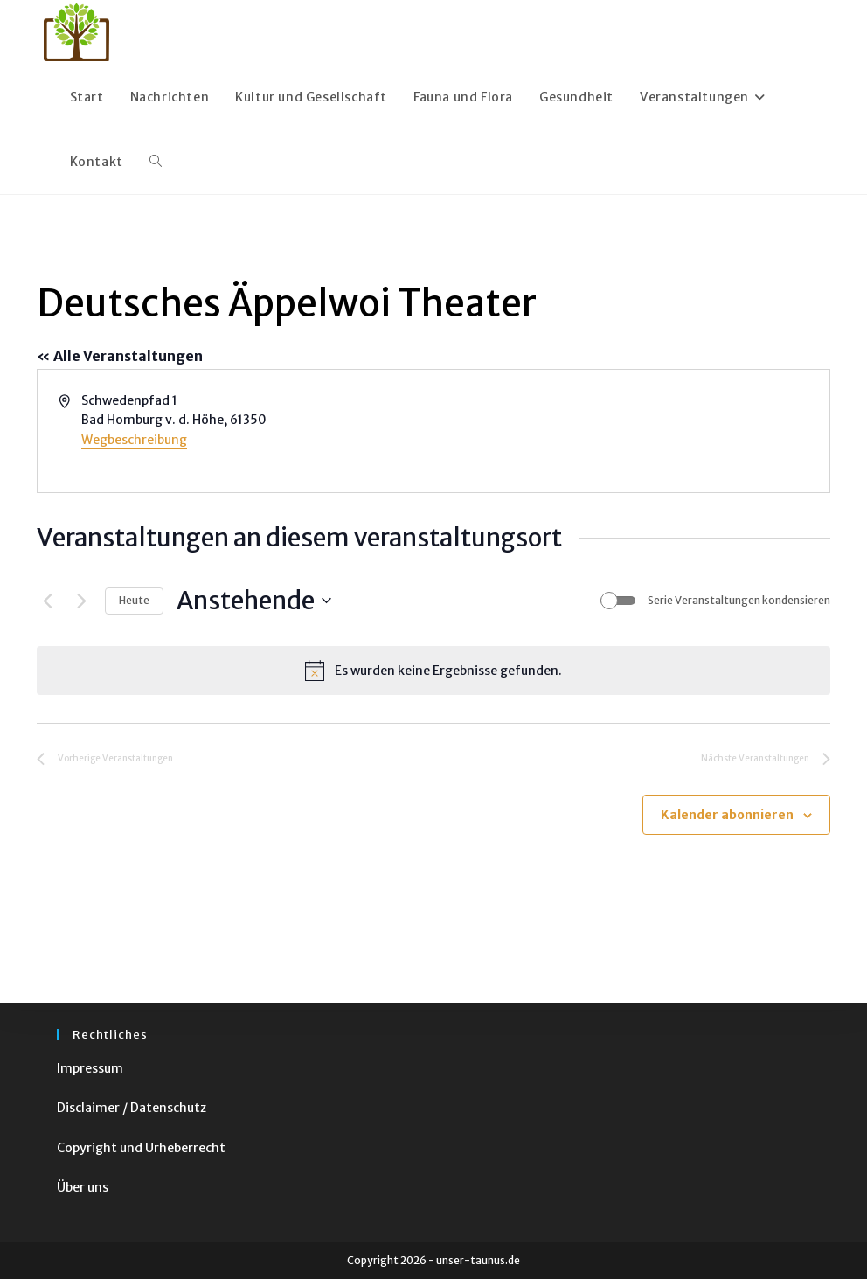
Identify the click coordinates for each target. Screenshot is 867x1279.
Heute (134, 600)
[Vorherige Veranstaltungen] (47, 600)
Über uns (82, 1187)
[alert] (433, 670)
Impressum (90, 1068)
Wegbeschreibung (134, 440)
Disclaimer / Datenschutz (131, 1108)
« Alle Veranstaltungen (120, 356)
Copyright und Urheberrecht (141, 1148)
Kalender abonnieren (727, 815)
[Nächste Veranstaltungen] (81, 600)
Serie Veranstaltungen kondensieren (739, 600)
